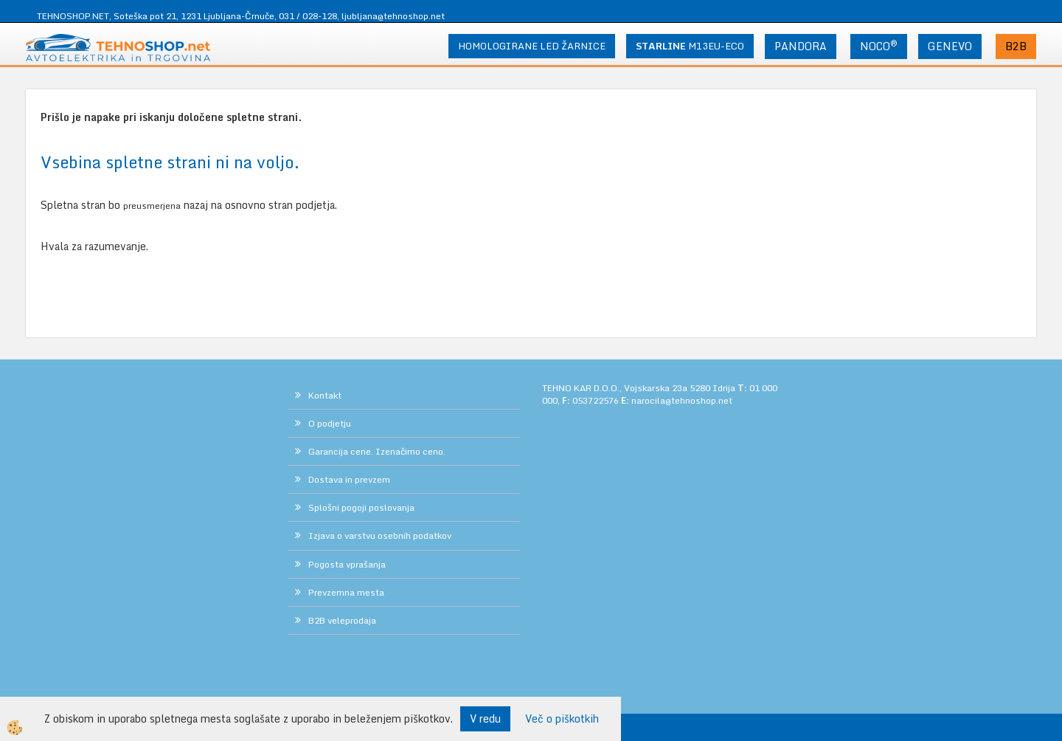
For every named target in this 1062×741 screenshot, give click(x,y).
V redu (485, 718)
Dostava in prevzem (349, 479)
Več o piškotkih (562, 718)
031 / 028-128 (308, 16)
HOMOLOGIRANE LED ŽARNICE (531, 46)
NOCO (879, 46)
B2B (1016, 46)
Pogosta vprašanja (347, 564)
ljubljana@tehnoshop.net (393, 16)
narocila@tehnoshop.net (681, 400)
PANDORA (800, 46)
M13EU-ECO (690, 46)
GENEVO (950, 46)
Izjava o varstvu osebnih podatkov (379, 535)
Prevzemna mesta (346, 592)
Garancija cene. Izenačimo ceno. (376, 451)
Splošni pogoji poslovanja (361, 507)
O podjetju (329, 423)
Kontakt (324, 395)
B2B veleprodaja (342, 620)
